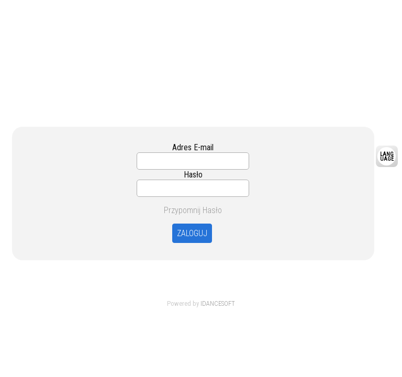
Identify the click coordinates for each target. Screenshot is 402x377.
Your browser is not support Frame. (201, 56)
